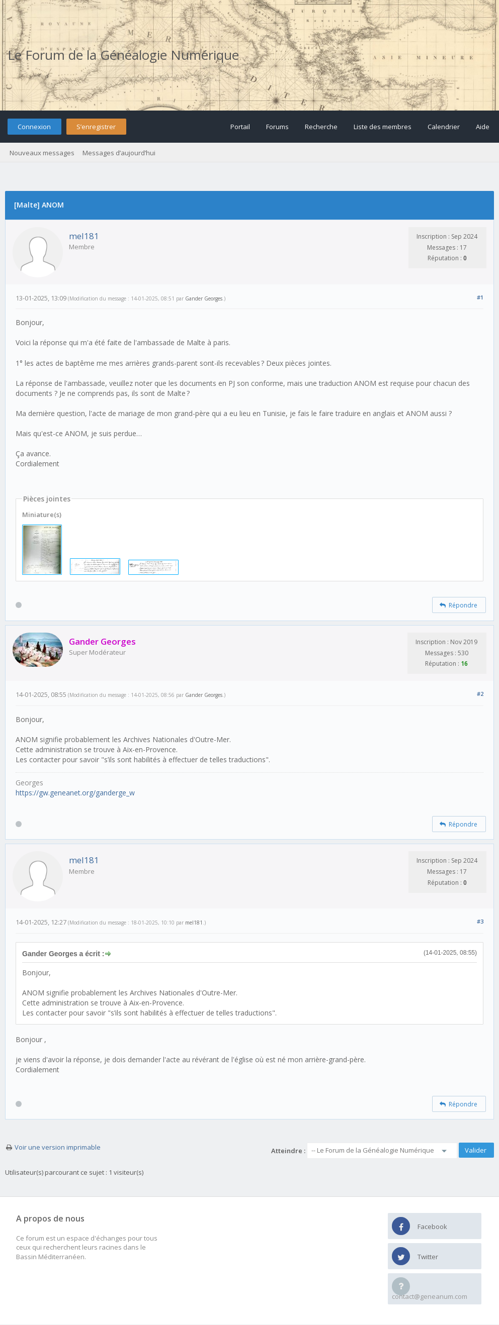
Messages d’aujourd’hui (118, 152)
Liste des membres (382, 126)
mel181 (84, 236)
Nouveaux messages (42, 152)
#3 (480, 921)
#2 (480, 693)
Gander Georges (203, 298)
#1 (480, 297)
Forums (277, 126)
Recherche (321, 126)
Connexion (34, 126)
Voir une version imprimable (58, 1147)
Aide (482, 126)
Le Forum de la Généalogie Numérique (123, 55)
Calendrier (444, 126)
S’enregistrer (96, 126)
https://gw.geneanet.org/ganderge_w (75, 792)
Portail (240, 126)
